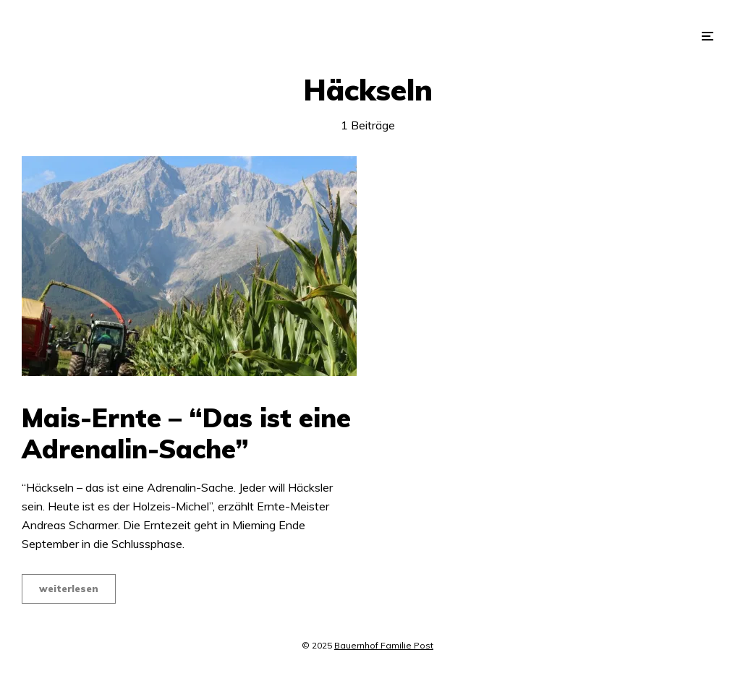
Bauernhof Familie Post (383, 645)
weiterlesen (68, 588)
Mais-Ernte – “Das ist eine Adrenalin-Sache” (186, 433)
